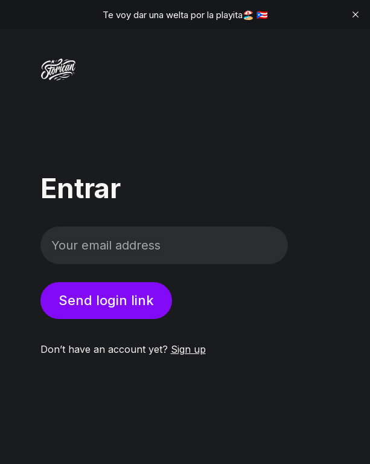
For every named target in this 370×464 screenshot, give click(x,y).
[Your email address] (164, 245)
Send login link (106, 300)
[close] (355, 14)
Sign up (188, 349)
